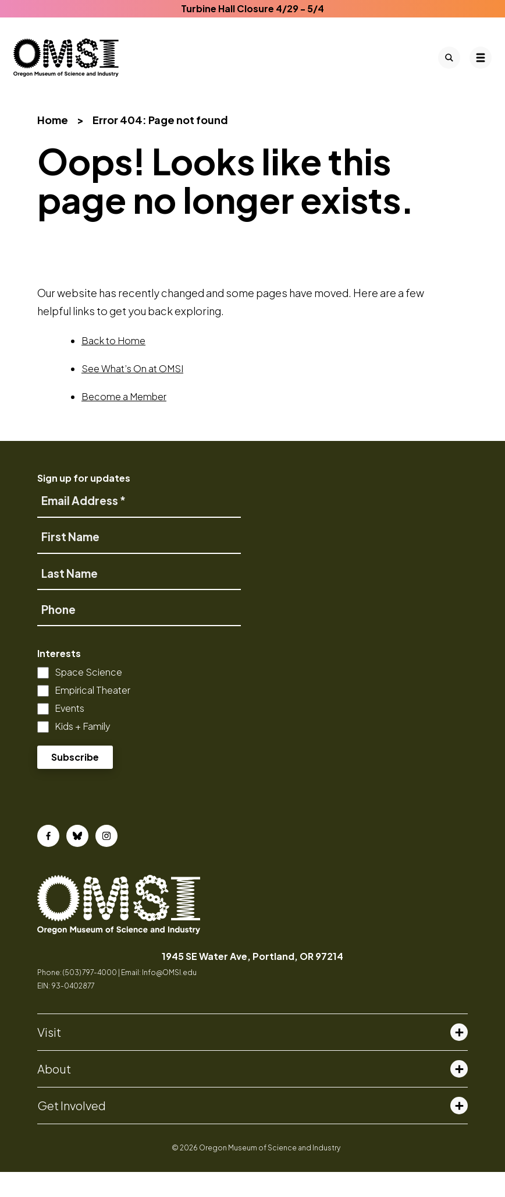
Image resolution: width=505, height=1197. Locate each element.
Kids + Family (83, 751)
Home (52, 144)
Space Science (88, 697)
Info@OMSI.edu (169, 998)
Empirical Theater (92, 715)
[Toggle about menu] (459, 1094)
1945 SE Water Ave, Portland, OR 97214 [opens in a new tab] (252, 981)
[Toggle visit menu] (459, 1057)
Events (69, 733)
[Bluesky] (77, 861)
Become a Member (123, 422)
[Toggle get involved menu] (459, 1130)
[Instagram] (106, 861)
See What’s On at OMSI (132, 394)
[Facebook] (48, 861)
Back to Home (113, 366)
